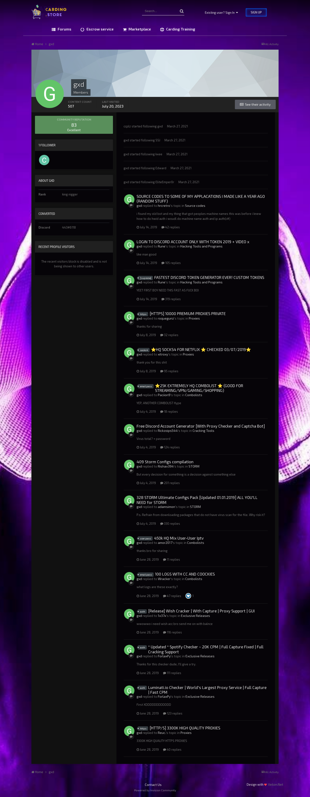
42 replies (170, 227)
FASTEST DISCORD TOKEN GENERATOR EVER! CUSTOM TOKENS (209, 277)
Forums (64, 29)
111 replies (172, 673)
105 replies (171, 263)
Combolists (193, 395)
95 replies (169, 371)
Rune (161, 246)
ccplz (127, 126)
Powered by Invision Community (155, 790)
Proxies (194, 318)
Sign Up (256, 12)
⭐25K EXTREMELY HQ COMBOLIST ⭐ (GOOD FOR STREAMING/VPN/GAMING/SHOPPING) (199, 388)
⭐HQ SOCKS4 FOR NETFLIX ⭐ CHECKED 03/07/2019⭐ (201, 349)
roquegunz (166, 318)
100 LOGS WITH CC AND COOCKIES (185, 574)
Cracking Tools (203, 431)
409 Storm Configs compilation (165, 461)
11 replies (171, 559)
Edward (160, 168)
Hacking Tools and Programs (201, 246)
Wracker (164, 579)
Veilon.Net (275, 784)
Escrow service (100, 29)
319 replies (171, 299)
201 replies (170, 483)
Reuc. (162, 733)
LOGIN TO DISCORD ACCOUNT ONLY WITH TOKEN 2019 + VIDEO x (193, 241)
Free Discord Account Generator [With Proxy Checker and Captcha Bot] (201, 426)
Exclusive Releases (195, 616)
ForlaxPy (164, 656)
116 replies (172, 632)
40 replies (172, 749)
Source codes (195, 206)
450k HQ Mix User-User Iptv (179, 538)
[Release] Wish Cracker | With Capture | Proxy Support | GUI (201, 610)
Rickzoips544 (168, 431)
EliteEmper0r (164, 182)
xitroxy (163, 354)
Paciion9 (164, 395)
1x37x (162, 616)
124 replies (170, 447)
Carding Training (180, 29)
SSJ (157, 140)
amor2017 (165, 543)
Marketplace (139, 29)
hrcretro (164, 206)
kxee (158, 154)
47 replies (172, 596)
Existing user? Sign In (221, 12)
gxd (160, 126)
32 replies (169, 335)
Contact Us (153, 785)
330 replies (170, 523)
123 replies (172, 713)
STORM (194, 466)
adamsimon (166, 507)
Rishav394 (166, 466)
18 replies (169, 411)
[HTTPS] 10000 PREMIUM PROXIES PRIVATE (188, 313)
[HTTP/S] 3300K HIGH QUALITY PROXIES (185, 727)
